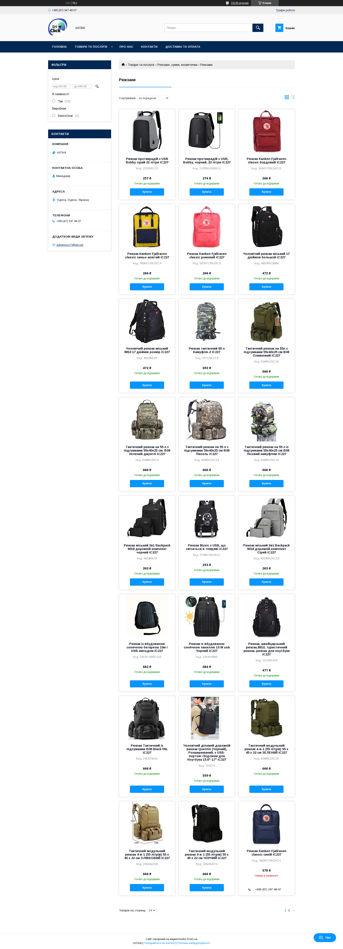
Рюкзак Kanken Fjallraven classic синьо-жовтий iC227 (147, 255)
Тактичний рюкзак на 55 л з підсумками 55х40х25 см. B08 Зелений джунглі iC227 (147, 450)
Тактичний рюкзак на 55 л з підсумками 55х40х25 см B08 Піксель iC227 (206, 450)
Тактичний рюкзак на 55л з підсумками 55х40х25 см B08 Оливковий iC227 (266, 352)
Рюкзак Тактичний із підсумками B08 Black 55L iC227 (147, 749)
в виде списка (293, 98)
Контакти (149, 46)
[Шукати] (257, 28)
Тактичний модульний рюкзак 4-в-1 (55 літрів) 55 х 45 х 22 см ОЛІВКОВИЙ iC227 (147, 854)
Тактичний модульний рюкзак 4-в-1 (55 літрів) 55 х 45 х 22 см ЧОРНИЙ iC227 (207, 854)
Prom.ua (192, 939)
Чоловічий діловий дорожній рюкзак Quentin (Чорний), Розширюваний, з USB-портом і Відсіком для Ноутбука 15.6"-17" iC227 (206, 752)
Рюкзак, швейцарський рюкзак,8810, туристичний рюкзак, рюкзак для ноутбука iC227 (266, 649)
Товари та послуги (91, 46)
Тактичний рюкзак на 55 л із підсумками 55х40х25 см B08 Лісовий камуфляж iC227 (266, 450)
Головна (59, 46)
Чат (325, 938)
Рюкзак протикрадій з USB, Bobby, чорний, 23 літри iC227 (207, 160)
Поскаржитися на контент (159, 943)
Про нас (126, 46)
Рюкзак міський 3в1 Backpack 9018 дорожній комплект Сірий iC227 (266, 549)
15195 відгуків (240, 3)
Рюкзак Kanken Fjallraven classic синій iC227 (266, 852)
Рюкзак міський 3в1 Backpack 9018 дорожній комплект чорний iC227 (147, 549)
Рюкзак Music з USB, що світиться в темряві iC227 (207, 547)
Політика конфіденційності (193, 943)
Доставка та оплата (182, 46)
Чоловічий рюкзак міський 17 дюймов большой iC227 (266, 255)
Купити (147, 191)
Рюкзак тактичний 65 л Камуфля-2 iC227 (207, 350)
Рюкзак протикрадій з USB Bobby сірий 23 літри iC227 (147, 160)
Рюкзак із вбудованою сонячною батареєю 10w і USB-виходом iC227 (147, 647)
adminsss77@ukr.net (69, 245)
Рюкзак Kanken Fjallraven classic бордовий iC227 (266, 160)
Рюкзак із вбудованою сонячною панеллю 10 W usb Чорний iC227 (207, 647)
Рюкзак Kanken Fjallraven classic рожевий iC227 (207, 255)
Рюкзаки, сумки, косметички (177, 65)
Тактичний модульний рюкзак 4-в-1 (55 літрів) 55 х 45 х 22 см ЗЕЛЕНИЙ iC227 (266, 749)
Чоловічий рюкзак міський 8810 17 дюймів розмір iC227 (147, 350)
